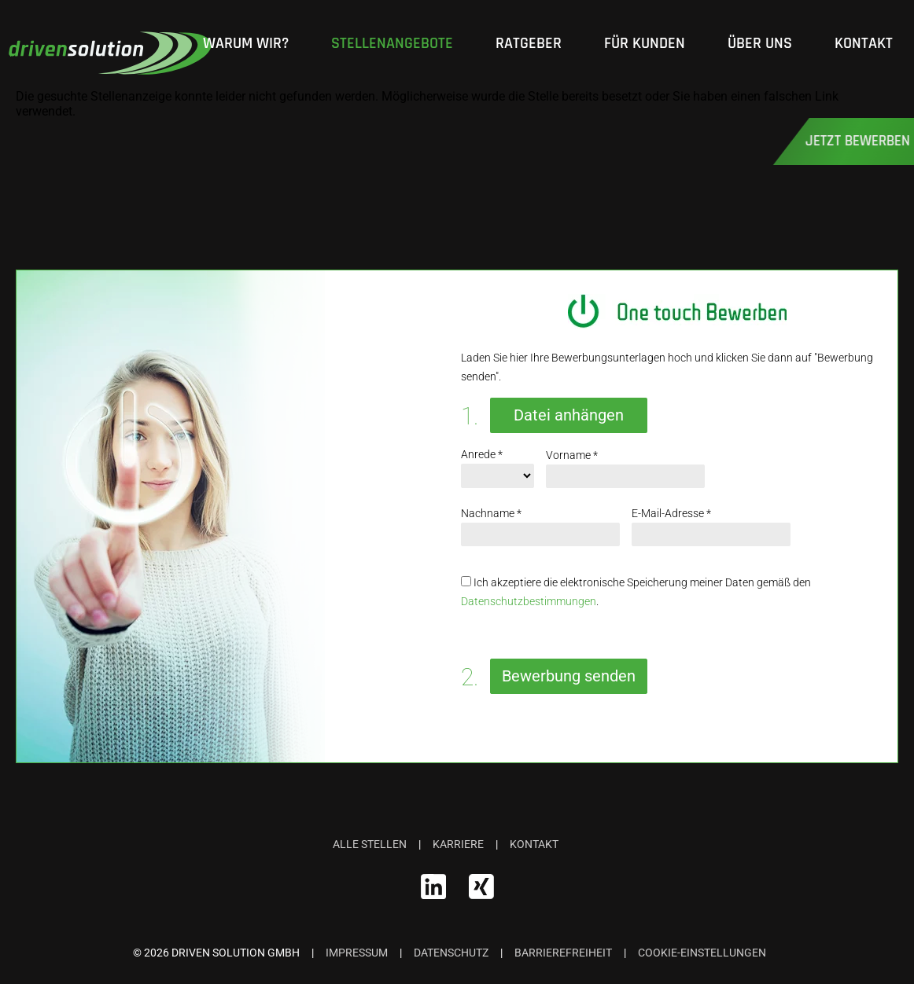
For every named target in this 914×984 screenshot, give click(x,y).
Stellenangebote (392, 44)
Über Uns (760, 44)
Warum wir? (246, 44)
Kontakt (864, 44)
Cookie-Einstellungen (702, 952)
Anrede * (482, 454)
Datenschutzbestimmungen (528, 601)
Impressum (357, 952)
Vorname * (572, 455)
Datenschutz (451, 952)
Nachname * (491, 513)
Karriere (458, 844)
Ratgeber (529, 44)
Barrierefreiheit (563, 952)
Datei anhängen (569, 415)
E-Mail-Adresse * (671, 513)
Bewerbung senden (569, 675)
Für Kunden (644, 44)
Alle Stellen (370, 844)
